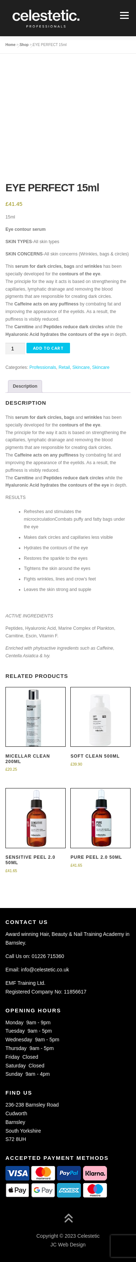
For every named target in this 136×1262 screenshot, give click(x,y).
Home (10, 45)
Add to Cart (48, 348)
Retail (64, 367)
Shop (24, 45)
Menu (123, 15)
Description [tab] (25, 386)
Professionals (42, 367)
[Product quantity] (15, 349)
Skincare (81, 367)
